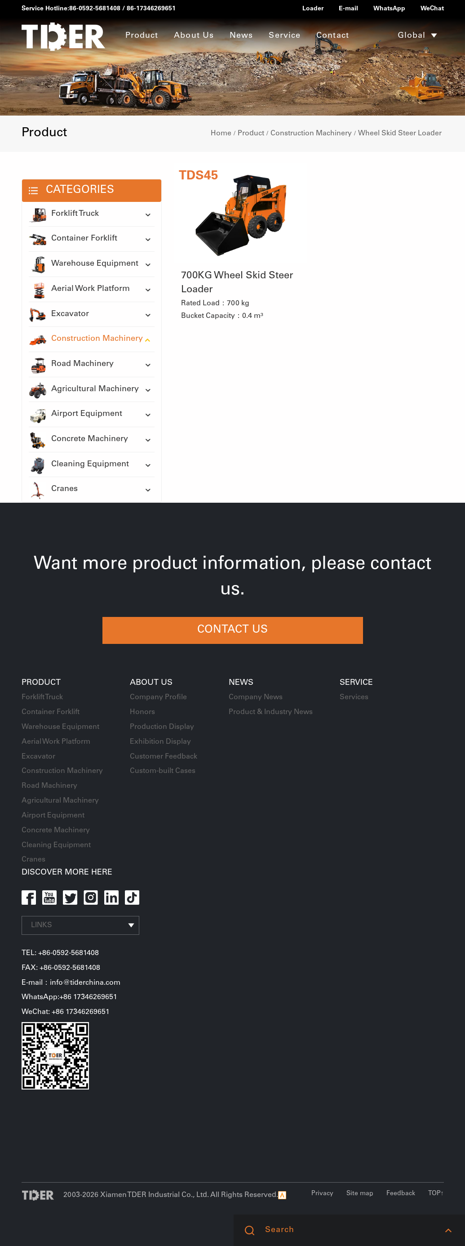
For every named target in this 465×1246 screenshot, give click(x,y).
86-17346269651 (151, 9)
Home (221, 133)
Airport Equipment (75, 414)
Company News (256, 697)
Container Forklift (73, 239)
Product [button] (142, 36)
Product (251, 133)
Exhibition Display (160, 742)
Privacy (322, 1194)
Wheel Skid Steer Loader (400, 133)
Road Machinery (71, 364)
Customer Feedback (163, 756)
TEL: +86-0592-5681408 (60, 953)
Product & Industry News (271, 712)
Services (354, 697)
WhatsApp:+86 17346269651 (69, 997)
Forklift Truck (64, 214)
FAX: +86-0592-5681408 (61, 968)
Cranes (53, 489)
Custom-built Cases (162, 771)
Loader (312, 9)
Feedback (400, 1194)
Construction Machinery (311, 133)
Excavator (59, 314)
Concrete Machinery (78, 439)
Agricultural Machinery (84, 389)
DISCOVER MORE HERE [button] (67, 873)
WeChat (432, 9)
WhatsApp (389, 9)
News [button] (241, 36)
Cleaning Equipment (79, 465)
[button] (448, 1230)
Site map (359, 1194)
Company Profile (158, 697)
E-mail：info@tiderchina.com (71, 983)
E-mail (348, 9)
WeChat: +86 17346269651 (66, 1012)
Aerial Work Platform (79, 289)
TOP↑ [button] (436, 1194)
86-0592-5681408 (94, 9)
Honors (142, 712)
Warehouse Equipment (83, 264)
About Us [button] (194, 36)
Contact (332, 36)
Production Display (162, 727)
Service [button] (285, 36)
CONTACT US (232, 630)
